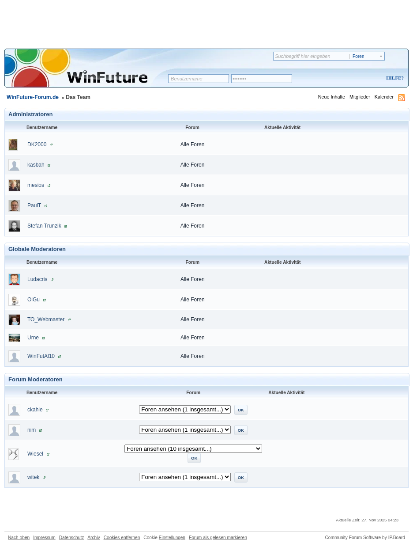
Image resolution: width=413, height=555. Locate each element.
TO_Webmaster (45, 319)
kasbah (36, 165)
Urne (33, 338)
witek (33, 477)
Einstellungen (172, 537)
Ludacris (37, 279)
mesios (35, 185)
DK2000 (36, 144)
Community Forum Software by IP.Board (365, 537)
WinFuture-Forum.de (33, 97)
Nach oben (19, 537)
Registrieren (358, 78)
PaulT (34, 205)
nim (31, 430)
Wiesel (35, 454)
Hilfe (393, 77)
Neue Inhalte (331, 96)
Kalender (384, 96)
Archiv (93, 537)
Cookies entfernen (122, 537)
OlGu (33, 300)
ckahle (35, 410)
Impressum (44, 537)
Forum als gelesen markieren (218, 537)
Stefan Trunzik (44, 226)
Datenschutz (71, 537)
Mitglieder (359, 96)
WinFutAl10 (41, 356)
